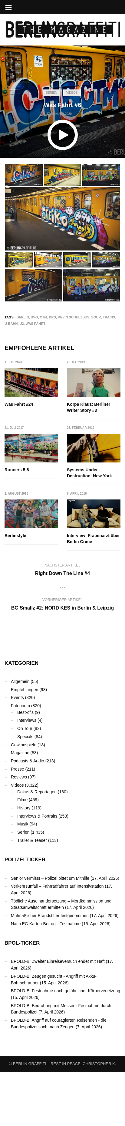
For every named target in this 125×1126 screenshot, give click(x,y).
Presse (17, 769)
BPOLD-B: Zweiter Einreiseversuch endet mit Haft (58, 961)
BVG (34, 317)
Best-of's (25, 712)
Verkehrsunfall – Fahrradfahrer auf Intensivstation (57, 886)
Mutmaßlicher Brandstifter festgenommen (50, 915)
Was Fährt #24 (19, 404)
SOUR (96, 317)
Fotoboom (20, 705)
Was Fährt (35, 323)
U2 (22, 323)
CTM (43, 317)
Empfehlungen (24, 689)
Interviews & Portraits (37, 816)
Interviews (26, 720)
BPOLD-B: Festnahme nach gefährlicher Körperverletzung (65, 990)
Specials (25, 736)
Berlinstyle (15, 535)
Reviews (19, 777)
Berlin (23, 317)
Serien (51, 92)
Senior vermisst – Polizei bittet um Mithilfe (50, 878)
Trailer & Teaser (32, 840)
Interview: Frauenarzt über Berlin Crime (93, 538)
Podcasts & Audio (27, 760)
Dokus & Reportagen (37, 791)
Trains (109, 317)
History (24, 807)
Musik (22, 824)
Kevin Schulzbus (74, 317)
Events (17, 697)
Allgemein (20, 681)
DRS (52, 317)
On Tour (24, 728)
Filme (22, 799)
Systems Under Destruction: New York (89, 472)
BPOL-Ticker (22, 943)
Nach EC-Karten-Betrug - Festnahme (46, 923)
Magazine (20, 752)
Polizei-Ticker (25, 859)
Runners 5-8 (17, 469)
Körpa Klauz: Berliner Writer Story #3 (88, 407)
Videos (72, 92)
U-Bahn (11, 323)
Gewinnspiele (23, 744)
